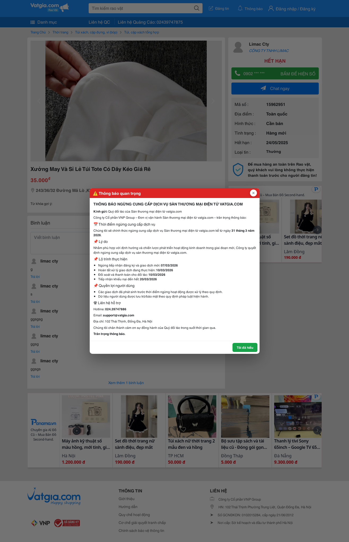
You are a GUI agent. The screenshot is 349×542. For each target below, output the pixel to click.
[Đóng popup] (253, 193)
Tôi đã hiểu (245, 347)
